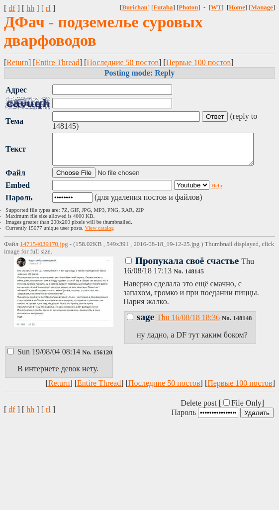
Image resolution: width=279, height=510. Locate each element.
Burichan (134, 7)
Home (237, 7)
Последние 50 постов (123, 62)
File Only (246, 409)
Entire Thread (58, 62)
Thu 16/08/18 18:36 (188, 323)
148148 (242, 324)
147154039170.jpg (44, 250)
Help (216, 191)
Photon (188, 7)
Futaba (163, 7)
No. (179, 277)
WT (216, 7)
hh (30, 8)
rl (48, 8)
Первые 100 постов (198, 62)
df (11, 8)
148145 (194, 277)
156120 (102, 358)
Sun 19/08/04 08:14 (44, 357)
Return (17, 62)
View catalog (99, 234)
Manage (262, 7)
